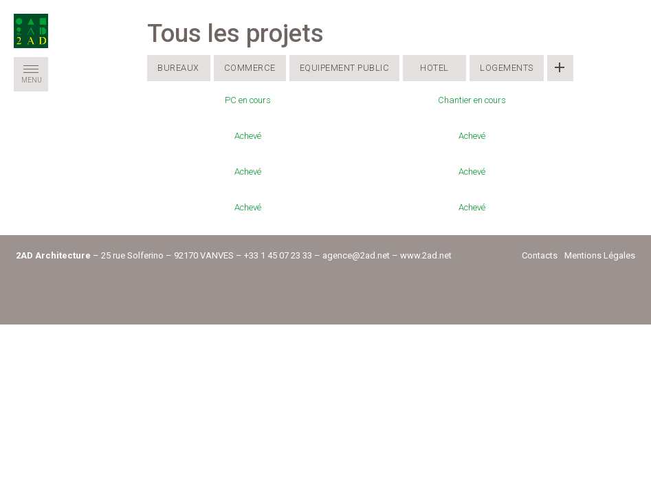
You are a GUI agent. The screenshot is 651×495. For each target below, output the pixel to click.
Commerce (250, 68)
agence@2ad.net (356, 255)
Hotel (434, 68)
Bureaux (178, 68)
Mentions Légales (599, 255)
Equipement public (345, 68)
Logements (506, 68)
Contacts (540, 255)
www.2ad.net (426, 255)
